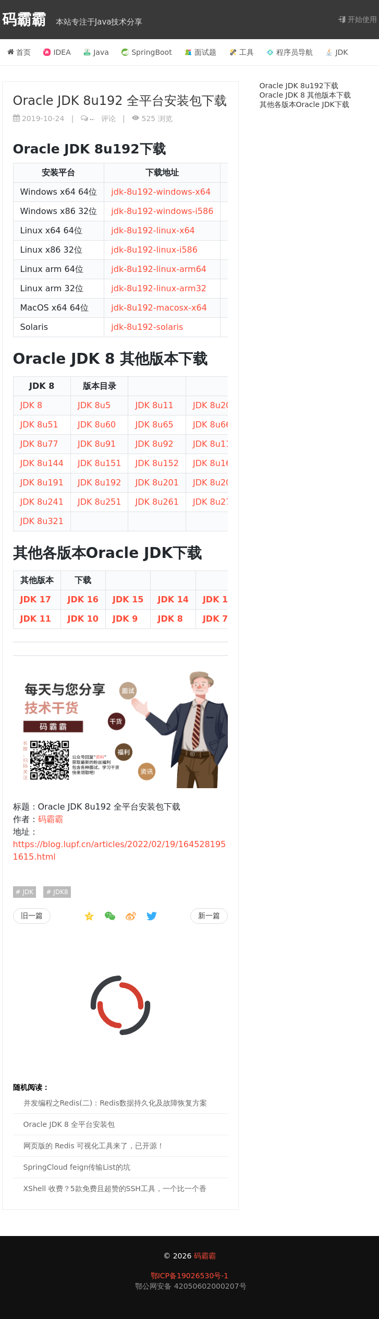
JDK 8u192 (99, 483)
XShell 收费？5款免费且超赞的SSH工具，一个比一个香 (114, 1188)
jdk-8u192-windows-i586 (162, 211)
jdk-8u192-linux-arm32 (158, 288)
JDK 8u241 (42, 502)
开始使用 (357, 19)
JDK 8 (31, 405)
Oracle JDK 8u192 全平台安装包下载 (120, 100)
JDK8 (60, 892)
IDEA (56, 52)
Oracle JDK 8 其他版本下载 (305, 95)
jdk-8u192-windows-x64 (161, 192)
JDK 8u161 (214, 463)
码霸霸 (26, 19)
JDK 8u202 (214, 483)
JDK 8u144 (42, 463)
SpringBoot (146, 52)
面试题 (200, 52)
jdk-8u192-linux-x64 (153, 230)
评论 (102, 118)
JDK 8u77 (39, 444)
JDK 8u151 (99, 463)
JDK (336, 52)
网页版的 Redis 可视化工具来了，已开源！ (94, 1146)
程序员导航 (289, 52)
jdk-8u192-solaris (147, 327)
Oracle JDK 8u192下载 (299, 85)
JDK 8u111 (214, 444)
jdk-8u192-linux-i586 (154, 250)
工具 (241, 52)
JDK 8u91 (97, 444)
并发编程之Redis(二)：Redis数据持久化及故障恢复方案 (115, 1103)
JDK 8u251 (99, 502)
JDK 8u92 (154, 444)
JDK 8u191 (42, 483)
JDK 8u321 (42, 521)
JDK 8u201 (156, 483)
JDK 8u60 (97, 425)
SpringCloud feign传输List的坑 (76, 1167)
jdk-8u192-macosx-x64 (159, 308)
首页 (19, 52)
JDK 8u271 (214, 502)
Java (96, 52)
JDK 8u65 (154, 425)
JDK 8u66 (212, 425)
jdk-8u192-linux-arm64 (158, 269)
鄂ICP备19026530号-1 (190, 1276)
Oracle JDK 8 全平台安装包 (69, 1124)
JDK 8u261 (156, 502)
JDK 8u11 (154, 405)
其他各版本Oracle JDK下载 (304, 104)
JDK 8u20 (212, 405)
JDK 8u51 (39, 425)
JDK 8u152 (156, 463)
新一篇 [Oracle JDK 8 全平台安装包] (209, 915)
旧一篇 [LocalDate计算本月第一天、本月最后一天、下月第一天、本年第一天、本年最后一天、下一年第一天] (32, 915)
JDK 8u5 (94, 405)
